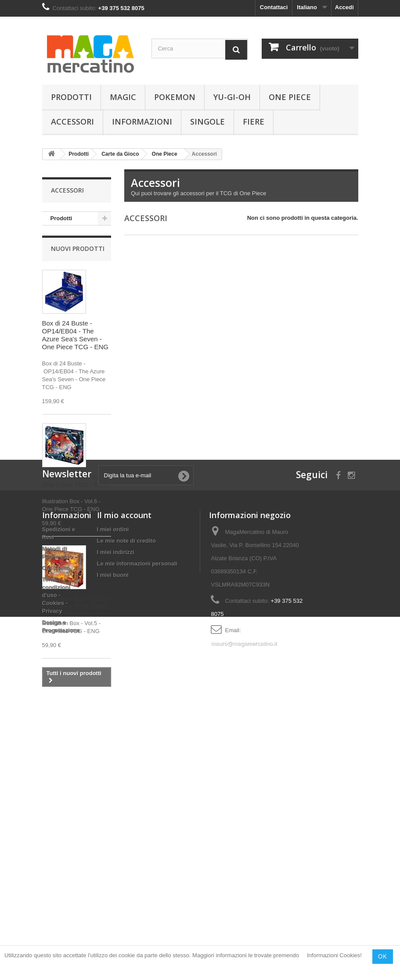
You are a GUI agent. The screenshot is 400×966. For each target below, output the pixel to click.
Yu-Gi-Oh (232, 97)
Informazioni (142, 121)
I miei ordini (113, 794)
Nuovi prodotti (78, 251)
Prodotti (71, 97)
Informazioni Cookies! (334, 955)
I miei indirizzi (115, 817)
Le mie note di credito (126, 805)
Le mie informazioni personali (137, 828)
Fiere (253, 121)
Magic (123, 97)
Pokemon (174, 97)
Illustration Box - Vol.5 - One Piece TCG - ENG (76, 605)
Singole (207, 121)
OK (382, 956)
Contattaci (274, 7)
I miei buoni (113, 840)
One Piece (290, 97)
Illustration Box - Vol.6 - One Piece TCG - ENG (76, 483)
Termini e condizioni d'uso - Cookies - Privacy (56, 860)
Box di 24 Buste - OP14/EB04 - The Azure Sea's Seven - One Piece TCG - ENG (75, 338)
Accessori (72, 121)
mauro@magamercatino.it (244, 908)
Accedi (344, 7)
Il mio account (124, 780)
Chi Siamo (56, 833)
